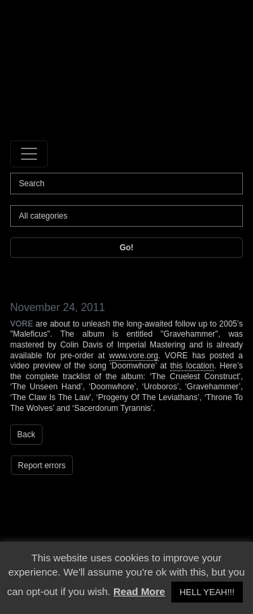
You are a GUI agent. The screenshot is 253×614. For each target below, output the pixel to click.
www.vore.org (134, 355)
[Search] (126, 183)
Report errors (42, 465)
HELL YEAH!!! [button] (207, 592)
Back (27, 434)
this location (192, 365)
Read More (139, 591)
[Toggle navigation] (29, 153)
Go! (126, 247)
